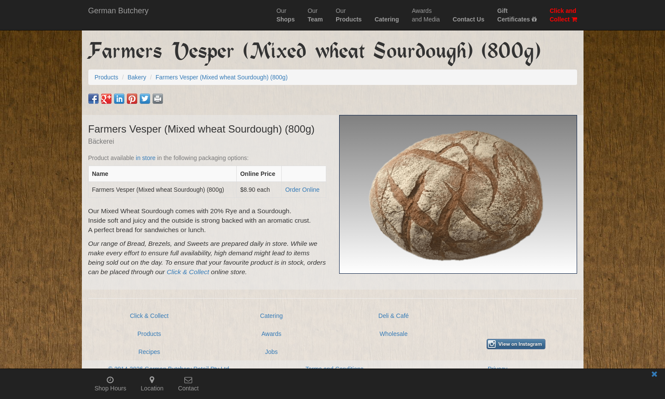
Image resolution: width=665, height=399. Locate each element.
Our (286, 15)
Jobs (271, 351)
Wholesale (393, 333)
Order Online (302, 189)
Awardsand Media (425, 15)
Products (149, 333)
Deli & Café (394, 315)
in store (146, 157)
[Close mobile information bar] (654, 375)
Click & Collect (188, 271)
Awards (271, 333)
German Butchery (118, 10)
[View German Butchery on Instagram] (516, 344)
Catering (271, 315)
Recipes (149, 351)
